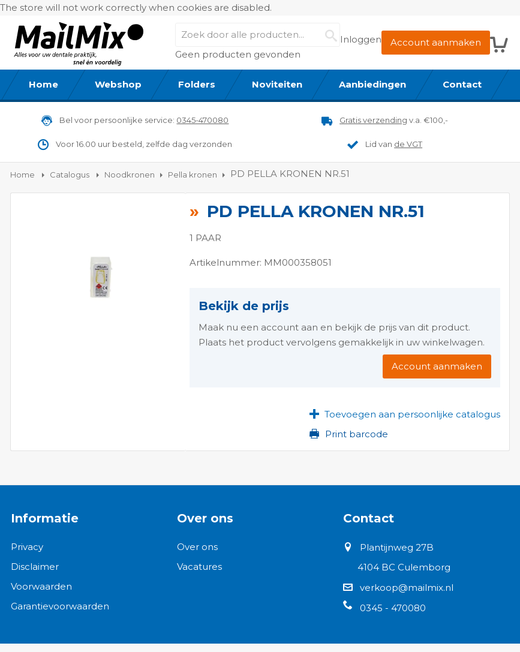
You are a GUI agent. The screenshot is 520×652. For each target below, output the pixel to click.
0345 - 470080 (393, 608)
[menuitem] (43, 85)
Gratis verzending (373, 120)
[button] (404, 413)
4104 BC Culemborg (403, 567)
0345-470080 (202, 120)
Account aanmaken (435, 42)
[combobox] (257, 35)
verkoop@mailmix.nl (406, 587)
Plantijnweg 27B (397, 547)
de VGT (408, 144)
